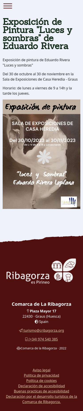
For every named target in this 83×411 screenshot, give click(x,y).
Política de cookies (41, 380)
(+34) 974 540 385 (41, 339)
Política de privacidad (41, 375)
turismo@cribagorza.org (41, 330)
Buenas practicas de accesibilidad (41, 391)
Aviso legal (41, 370)
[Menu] (7, 6)
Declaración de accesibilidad (41, 385)
